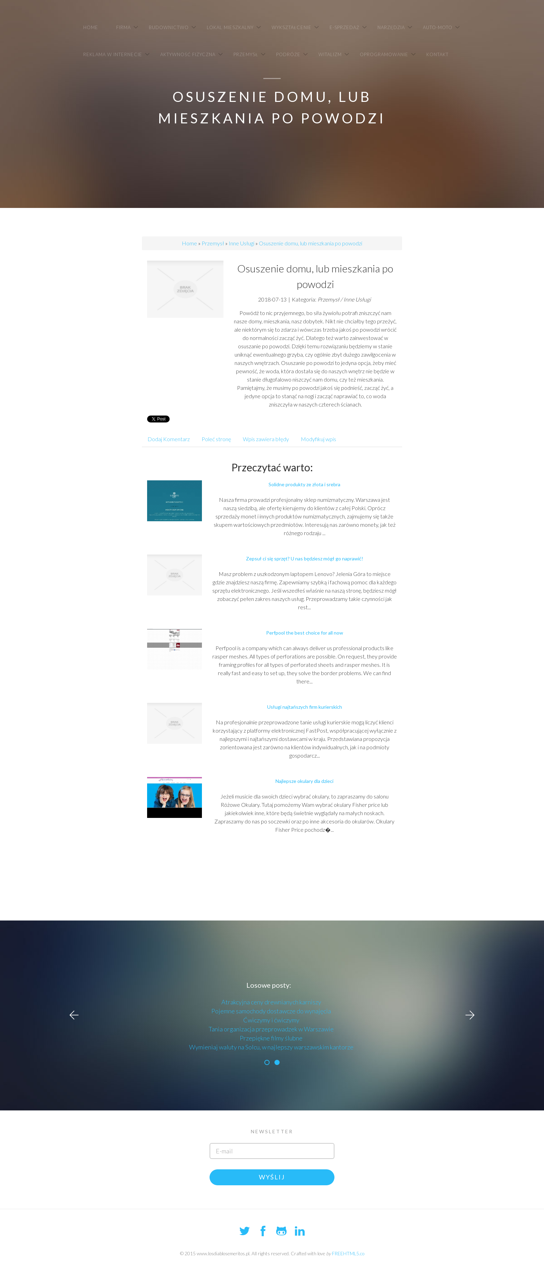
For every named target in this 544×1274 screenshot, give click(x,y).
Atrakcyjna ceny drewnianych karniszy (271, 1002)
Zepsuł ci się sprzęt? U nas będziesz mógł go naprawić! (304, 558)
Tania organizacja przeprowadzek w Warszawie (271, 1029)
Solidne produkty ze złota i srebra (304, 484)
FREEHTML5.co (348, 1253)
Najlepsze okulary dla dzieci (304, 781)
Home (189, 243)
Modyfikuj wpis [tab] (318, 439)
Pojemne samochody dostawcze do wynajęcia (271, 1011)
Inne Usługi (241, 243)
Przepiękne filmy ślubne (271, 1038)
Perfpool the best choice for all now (304, 633)
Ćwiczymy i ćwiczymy (271, 1020)
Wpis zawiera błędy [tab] (266, 439)
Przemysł (213, 243)
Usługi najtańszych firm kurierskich (304, 707)
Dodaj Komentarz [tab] (168, 439)
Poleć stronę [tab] (216, 439)
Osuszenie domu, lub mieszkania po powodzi (310, 243)
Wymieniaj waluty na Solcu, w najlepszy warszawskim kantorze (271, 1047)
